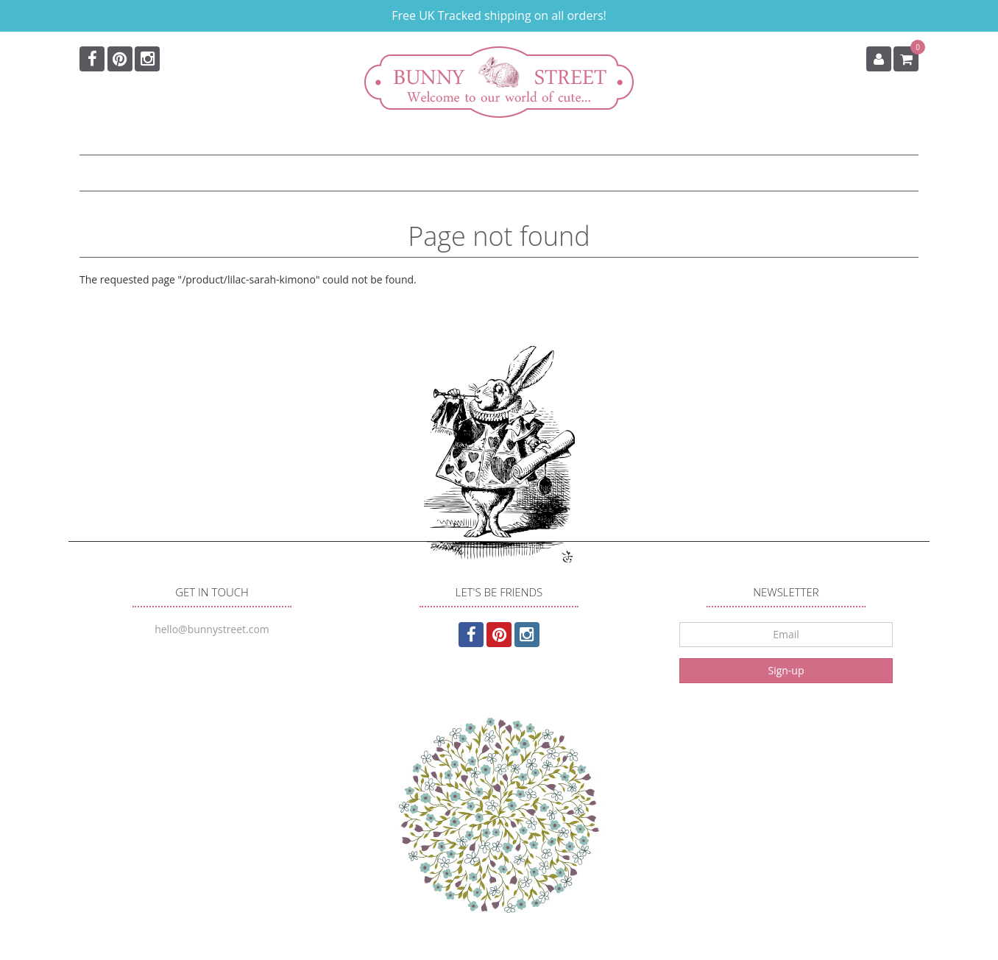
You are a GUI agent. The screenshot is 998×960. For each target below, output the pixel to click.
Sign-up (786, 670)
